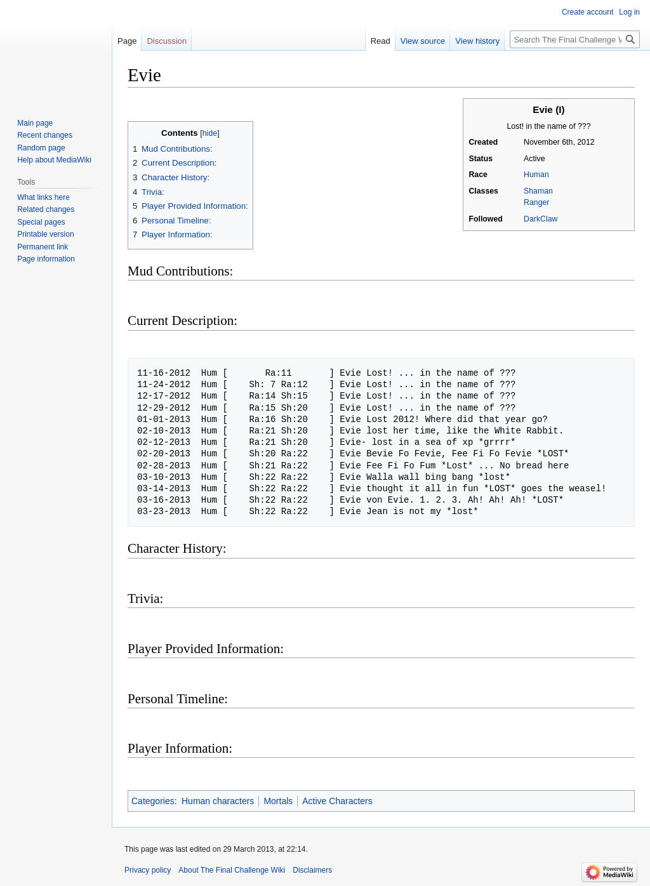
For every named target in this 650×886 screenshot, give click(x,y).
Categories (153, 801)
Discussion (167, 41)
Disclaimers (312, 870)
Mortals (278, 801)
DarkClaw (540, 219)
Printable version (45, 234)
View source (423, 41)
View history (477, 41)
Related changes (45, 209)
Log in (629, 12)
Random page (41, 147)
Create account (587, 12)
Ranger (536, 202)
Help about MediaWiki (54, 159)
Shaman (538, 191)
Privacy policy (147, 870)
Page (126, 41)
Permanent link (42, 246)
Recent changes (44, 135)
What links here (43, 197)
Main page (35, 123)
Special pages (41, 222)
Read (380, 41)
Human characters (218, 801)
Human (536, 174)
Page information (46, 259)
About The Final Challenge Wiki (231, 870)
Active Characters (337, 801)
